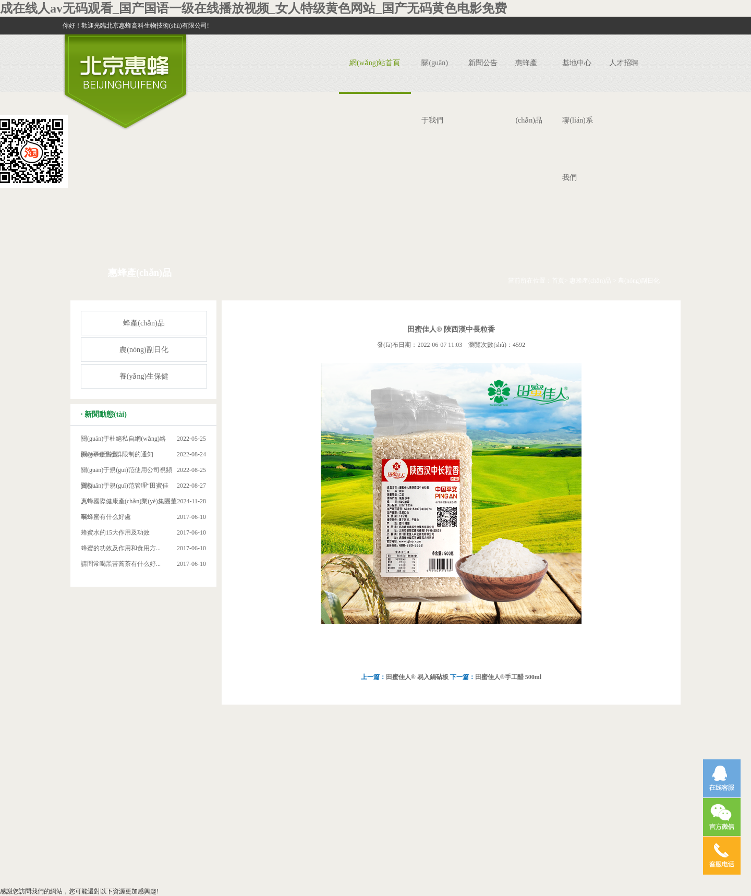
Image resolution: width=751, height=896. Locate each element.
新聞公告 (483, 63)
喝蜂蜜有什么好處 (106, 516)
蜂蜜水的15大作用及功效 (115, 532)
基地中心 (576, 63)
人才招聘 (623, 63)
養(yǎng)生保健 (143, 376)
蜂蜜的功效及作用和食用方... (121, 548)
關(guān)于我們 (434, 91)
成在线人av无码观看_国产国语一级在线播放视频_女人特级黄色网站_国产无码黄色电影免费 (253, 8)
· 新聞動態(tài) (104, 414)
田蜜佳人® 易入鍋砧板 (417, 677)
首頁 (558, 280)
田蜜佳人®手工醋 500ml (508, 677)
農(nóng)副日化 (639, 280)
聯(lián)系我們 (577, 148)
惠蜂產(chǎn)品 (528, 91)
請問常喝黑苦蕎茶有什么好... (121, 563)
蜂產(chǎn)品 (144, 323)
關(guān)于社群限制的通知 (117, 454)
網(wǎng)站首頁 (374, 63)
